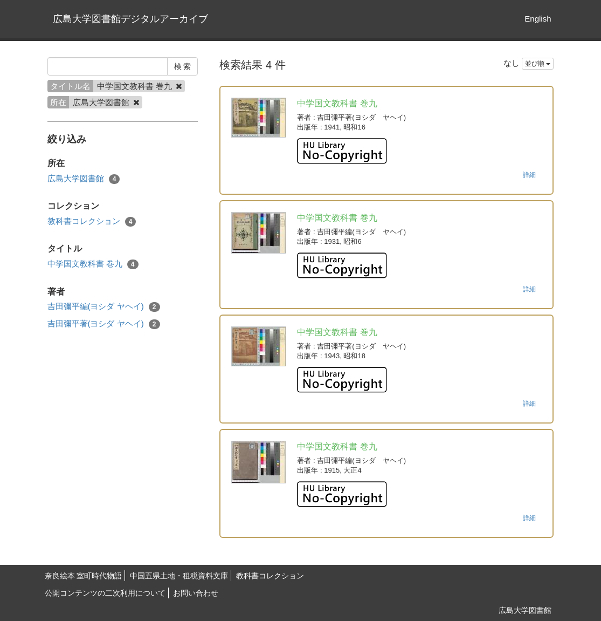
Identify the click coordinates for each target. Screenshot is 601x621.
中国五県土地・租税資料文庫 (179, 575)
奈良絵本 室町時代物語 (83, 575)
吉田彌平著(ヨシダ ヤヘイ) (103, 324)
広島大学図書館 (83, 179)
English (537, 18)
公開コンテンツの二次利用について (105, 593)
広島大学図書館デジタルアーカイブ (130, 18)
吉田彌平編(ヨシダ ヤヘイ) (103, 307)
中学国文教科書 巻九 (93, 264)
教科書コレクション (91, 221)
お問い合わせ (195, 593)
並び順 (537, 63)
